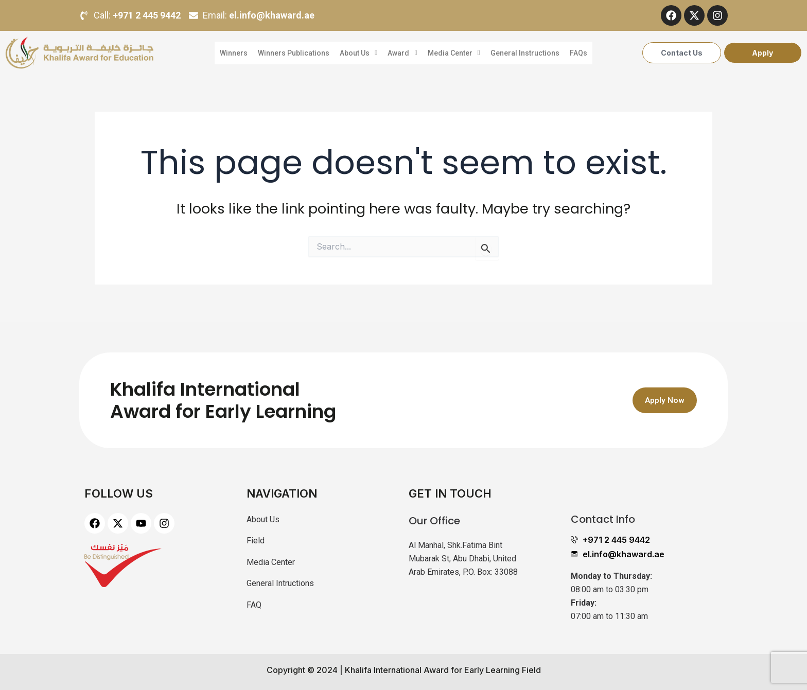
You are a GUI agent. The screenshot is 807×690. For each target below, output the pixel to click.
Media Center (454, 53)
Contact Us (682, 52)
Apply (762, 52)
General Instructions (526, 53)
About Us (358, 53)
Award (402, 53)
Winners (232, 53)
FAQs (580, 53)
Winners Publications (292, 53)
